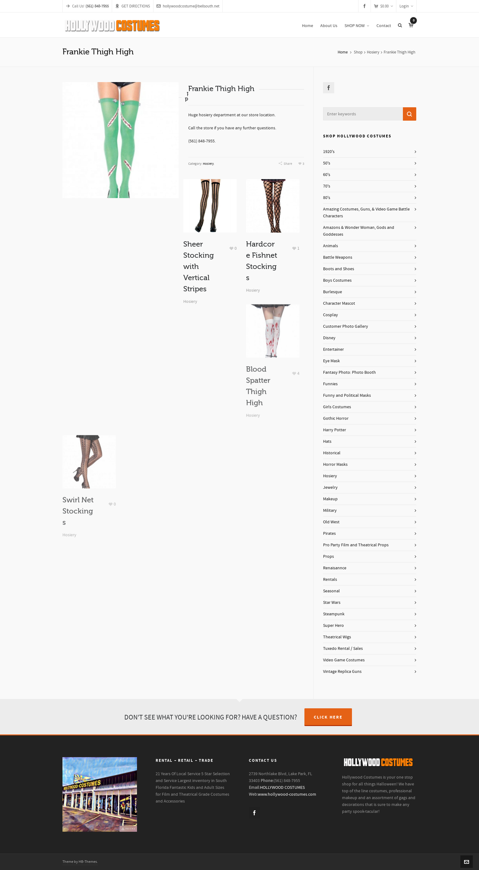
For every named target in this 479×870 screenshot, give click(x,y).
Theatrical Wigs (337, 637)
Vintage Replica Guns (342, 671)
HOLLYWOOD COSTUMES (282, 787)
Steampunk (333, 614)
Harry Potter (334, 430)
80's (326, 198)
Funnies (330, 384)
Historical (331, 453)
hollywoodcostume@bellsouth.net (188, 6)
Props (328, 556)
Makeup (330, 499)
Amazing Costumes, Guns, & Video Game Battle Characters (366, 212)
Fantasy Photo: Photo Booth (349, 372)
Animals (330, 246)
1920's (329, 152)
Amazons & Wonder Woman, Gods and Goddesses (358, 231)
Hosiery (373, 52)
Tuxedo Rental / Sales (343, 648)
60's (326, 175)
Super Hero (333, 625)
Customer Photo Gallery (345, 326)
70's (326, 186)
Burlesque (332, 292)
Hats (327, 441)
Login (406, 6)
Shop (358, 52)
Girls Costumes (337, 407)
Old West (331, 522)
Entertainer (333, 349)
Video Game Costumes (344, 660)
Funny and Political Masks (347, 395)
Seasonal (331, 591)
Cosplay (330, 315)
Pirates (329, 533)
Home (343, 52)
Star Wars (331, 602)
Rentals (330, 579)
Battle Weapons (337, 257)
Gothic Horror (336, 418)
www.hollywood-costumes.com (287, 794)
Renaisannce (334, 568)
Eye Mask (331, 361)
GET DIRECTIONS (132, 6)
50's (326, 163)
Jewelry (330, 487)
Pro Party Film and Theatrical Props (356, 545)
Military (330, 510)
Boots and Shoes (338, 269)
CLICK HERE (328, 717)
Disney (329, 338)
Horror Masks (335, 464)
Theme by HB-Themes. (80, 861)
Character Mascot (339, 303)
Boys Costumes (337, 280)
